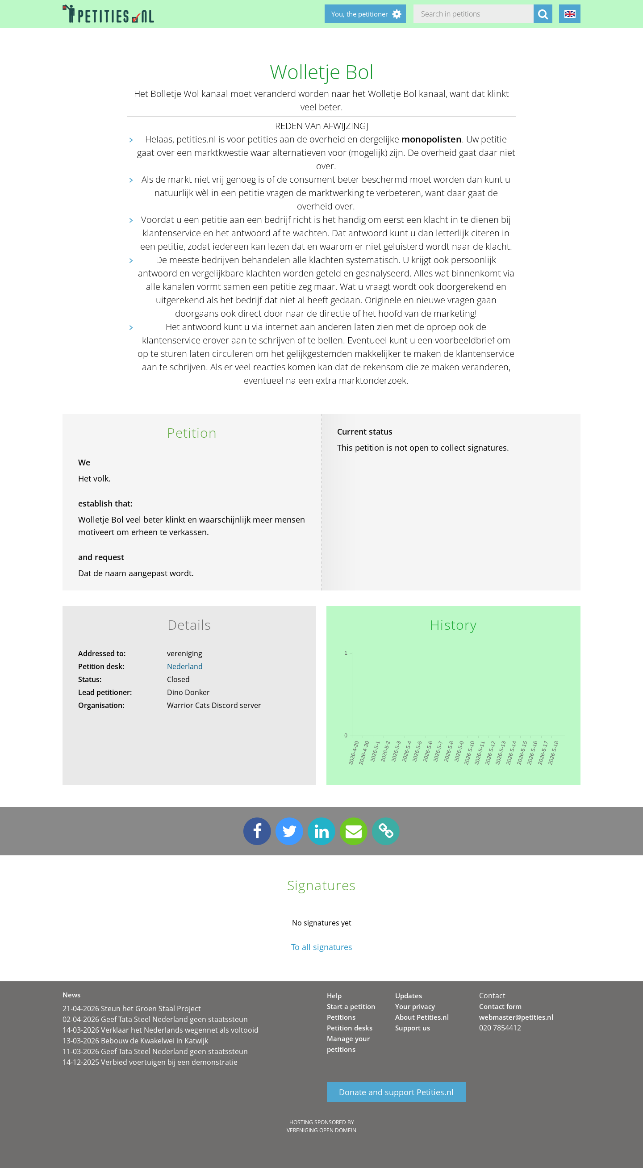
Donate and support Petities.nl (396, 1092)
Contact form (500, 1006)
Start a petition (351, 1006)
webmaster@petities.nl (516, 1017)
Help (334, 995)
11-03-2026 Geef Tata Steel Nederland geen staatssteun (155, 1051)
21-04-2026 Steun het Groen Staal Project (132, 1008)
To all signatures (321, 947)
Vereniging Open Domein (321, 1130)
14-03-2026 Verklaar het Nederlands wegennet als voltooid (161, 1030)
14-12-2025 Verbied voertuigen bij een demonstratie (150, 1062)
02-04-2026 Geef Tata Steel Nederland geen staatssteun (155, 1019)
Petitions (341, 1017)
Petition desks (349, 1027)
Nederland (185, 666)
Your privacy (415, 1006)
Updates (408, 995)
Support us (412, 1027)
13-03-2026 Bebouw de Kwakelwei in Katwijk (135, 1041)
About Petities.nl (422, 1017)
